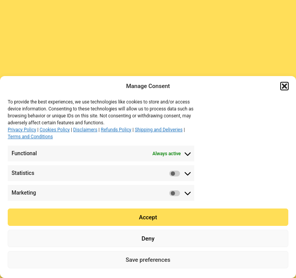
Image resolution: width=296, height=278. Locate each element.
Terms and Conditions (30, 136)
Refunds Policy (116, 129)
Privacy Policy (22, 129)
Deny (148, 238)
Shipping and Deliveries (159, 129)
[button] (284, 86)
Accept (148, 217)
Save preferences (148, 259)
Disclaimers (85, 129)
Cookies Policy (55, 129)
